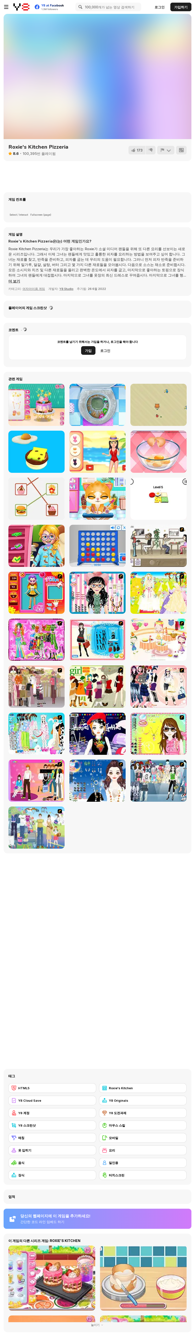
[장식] (52, 1175)
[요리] (143, 1150)
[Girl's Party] (158, 640)
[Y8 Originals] (143, 1100)
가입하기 (181, 7)
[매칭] (52, 1138)
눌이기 (97, 1325)
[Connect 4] (97, 546)
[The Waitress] (158, 546)
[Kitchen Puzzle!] (36, 499)
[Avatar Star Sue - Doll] (36, 593)
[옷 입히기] (52, 1150)
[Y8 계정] (52, 1113)
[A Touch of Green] (36, 640)
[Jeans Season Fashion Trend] (158, 781)
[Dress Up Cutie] (97, 593)
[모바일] (143, 1138)
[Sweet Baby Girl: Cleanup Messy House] (97, 405)
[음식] (52, 1163)
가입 (88, 351)
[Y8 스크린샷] (52, 1125)
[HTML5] (52, 1088)
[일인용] (143, 1163)
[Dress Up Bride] (158, 593)
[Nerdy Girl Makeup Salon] (36, 546)
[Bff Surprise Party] (36, 405)
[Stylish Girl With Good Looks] (97, 734)
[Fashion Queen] (97, 640)
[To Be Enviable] (158, 734)
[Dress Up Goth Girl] (97, 781)
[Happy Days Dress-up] (36, 828)
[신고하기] (165, 150)
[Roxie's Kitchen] (143, 1088)
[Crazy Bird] (158, 405)
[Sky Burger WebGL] (36, 452)
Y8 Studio (66, 289)
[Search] (79, 7)
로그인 (160, 7)
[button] (14, 281)
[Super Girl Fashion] (97, 687)
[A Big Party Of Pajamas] (36, 734)
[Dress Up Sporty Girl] (158, 687)
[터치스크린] (143, 1175)
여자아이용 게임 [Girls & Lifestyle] (33, 289)
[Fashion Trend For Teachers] (36, 687)
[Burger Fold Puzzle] (158, 499)
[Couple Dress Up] (36, 781)
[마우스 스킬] (143, 1125)
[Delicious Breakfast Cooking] (158, 452)
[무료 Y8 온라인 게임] (21, 7)
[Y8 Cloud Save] (52, 1100)
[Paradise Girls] (97, 452)
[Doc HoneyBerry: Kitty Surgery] (97, 499)
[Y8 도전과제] (143, 1113)
